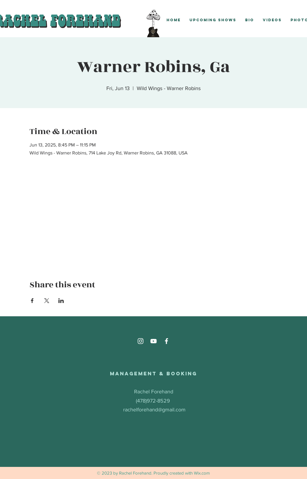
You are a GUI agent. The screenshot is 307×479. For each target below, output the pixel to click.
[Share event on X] (46, 300)
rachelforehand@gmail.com (154, 410)
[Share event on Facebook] (32, 300)
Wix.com (202, 472)
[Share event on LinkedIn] (61, 300)
